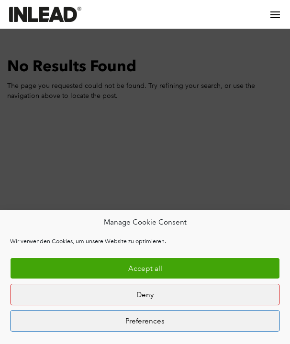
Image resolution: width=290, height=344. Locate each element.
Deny (145, 294)
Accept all (145, 268)
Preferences (145, 321)
